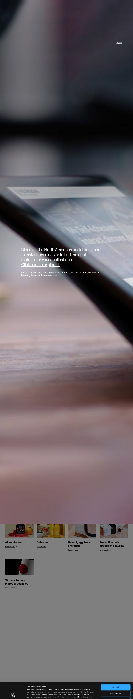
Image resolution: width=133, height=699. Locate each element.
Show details (109, 695)
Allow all (116, 671)
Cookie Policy (62, 686)
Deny (116, 684)
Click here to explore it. (40, 264)
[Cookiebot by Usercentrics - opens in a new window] (13, 694)
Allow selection (115, 678)
